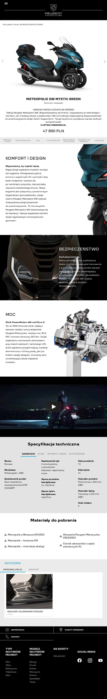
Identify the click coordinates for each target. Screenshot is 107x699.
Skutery (16, 24)
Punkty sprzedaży (71, 630)
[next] (104, 61)
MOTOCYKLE (48, 103)
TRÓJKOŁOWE (58, 103)
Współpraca (15, 630)
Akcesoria (99, 140)
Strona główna (8, 24)
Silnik (41, 454)
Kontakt (13, 637)
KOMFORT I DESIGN (7, 140)
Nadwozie (28, 454)
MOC (38, 140)
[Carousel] (53, 61)
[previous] (2, 61)
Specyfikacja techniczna (69, 140)
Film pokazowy (53, 140)
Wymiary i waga (56, 454)
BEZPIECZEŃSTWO (23, 140)
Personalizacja (12, 569)
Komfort (34, 569)
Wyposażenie (77, 454)
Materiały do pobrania (84, 140)
